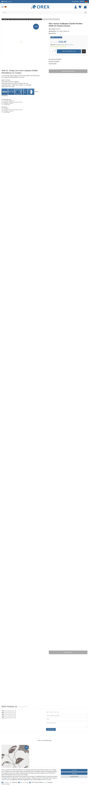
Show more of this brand (55, 59)
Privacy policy (47, 779)
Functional (49, 782)
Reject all (74, 773)
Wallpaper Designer (21, 19)
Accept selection (74, 776)
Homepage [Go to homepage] (5, 19)
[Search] (85, 12)
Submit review (51, 729)
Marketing (14, 782)
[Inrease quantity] (55, 50)
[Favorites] (80, 7)
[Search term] (43, 12)
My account (75, 1)
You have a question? (54, 61)
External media (24, 782)
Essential (6, 782)
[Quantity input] (52, 51)
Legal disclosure (6, 779)
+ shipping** (71, 44)
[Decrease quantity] (55, 52)
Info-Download (52, 63)
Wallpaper (12, 19)
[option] (15, 764)
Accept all (74, 770)
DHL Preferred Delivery (37, 782)
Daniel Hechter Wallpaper (35, 19)
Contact (82, 1)
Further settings (6, 784)
